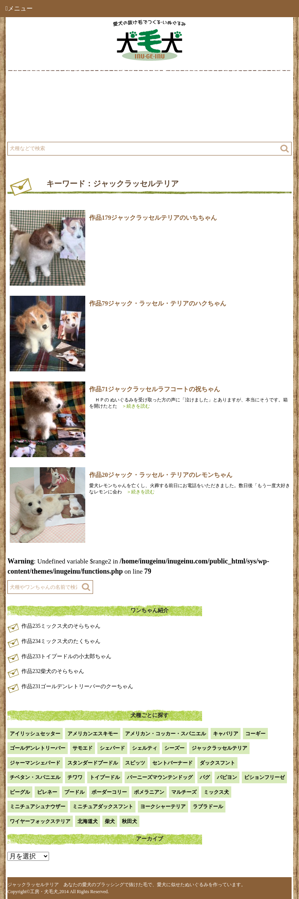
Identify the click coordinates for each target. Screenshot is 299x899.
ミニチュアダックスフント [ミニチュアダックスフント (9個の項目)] (102, 806)
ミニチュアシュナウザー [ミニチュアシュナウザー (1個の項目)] (37, 806)
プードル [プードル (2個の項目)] (74, 792)
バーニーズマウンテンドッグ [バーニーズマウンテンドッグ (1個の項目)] (160, 777)
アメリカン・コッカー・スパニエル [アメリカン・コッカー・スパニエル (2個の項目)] (165, 734)
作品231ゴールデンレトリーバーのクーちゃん (77, 686)
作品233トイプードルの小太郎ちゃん (66, 656)
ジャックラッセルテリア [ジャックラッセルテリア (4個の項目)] (219, 748)
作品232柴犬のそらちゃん (52, 671)
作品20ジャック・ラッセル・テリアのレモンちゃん (160, 475)
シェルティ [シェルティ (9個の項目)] (144, 748)
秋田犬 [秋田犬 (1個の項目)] (129, 821)
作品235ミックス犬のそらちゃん (60, 626)
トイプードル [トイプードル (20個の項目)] (105, 777)
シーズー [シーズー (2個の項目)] (174, 748)
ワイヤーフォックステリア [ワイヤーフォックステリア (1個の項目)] (40, 821)
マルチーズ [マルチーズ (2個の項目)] (184, 792)
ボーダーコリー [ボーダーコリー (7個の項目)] (109, 792)
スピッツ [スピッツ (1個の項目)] (135, 763)
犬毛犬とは (35, 91)
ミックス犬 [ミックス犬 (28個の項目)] (216, 792)
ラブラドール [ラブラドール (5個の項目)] (208, 806)
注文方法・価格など (183, 110)
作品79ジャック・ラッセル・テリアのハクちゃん (157, 303)
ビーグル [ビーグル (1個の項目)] (20, 792)
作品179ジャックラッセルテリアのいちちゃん (153, 217)
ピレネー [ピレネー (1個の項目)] (47, 792)
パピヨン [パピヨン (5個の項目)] (227, 777)
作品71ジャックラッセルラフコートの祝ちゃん (154, 389)
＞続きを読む (133, 406)
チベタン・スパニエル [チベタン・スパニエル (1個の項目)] (35, 777)
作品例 (167, 91)
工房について (37, 110)
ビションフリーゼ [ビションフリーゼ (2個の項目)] (264, 777)
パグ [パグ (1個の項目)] (205, 777)
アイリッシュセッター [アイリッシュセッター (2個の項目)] (35, 734)
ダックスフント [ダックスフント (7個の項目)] (217, 763)
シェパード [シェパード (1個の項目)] (112, 748)
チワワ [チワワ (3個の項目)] (75, 777)
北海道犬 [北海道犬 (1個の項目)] (87, 821)
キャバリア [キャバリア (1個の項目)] (225, 734)
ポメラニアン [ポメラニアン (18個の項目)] (149, 792)
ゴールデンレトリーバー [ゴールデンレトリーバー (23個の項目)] (37, 748)
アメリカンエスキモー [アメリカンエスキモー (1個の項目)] (92, 734)
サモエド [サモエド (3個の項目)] (82, 748)
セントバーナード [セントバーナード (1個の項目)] (172, 763)
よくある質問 (37, 129)
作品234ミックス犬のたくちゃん (60, 641)
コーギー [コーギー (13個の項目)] (255, 734)
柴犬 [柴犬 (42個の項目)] (110, 821)
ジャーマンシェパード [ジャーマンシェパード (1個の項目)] (35, 763)
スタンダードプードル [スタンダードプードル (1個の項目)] (92, 763)
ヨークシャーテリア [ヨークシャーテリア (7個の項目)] (163, 806)
